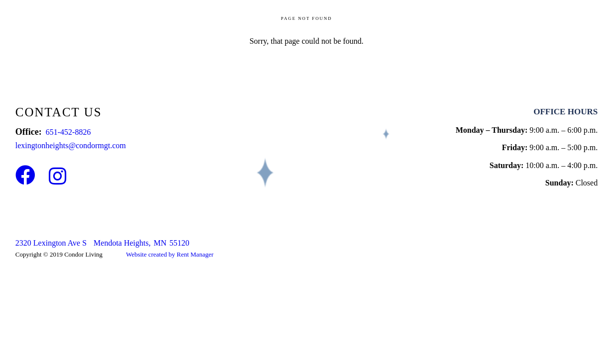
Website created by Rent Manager (169, 254)
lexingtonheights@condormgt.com (70, 145)
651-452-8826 (68, 132)
